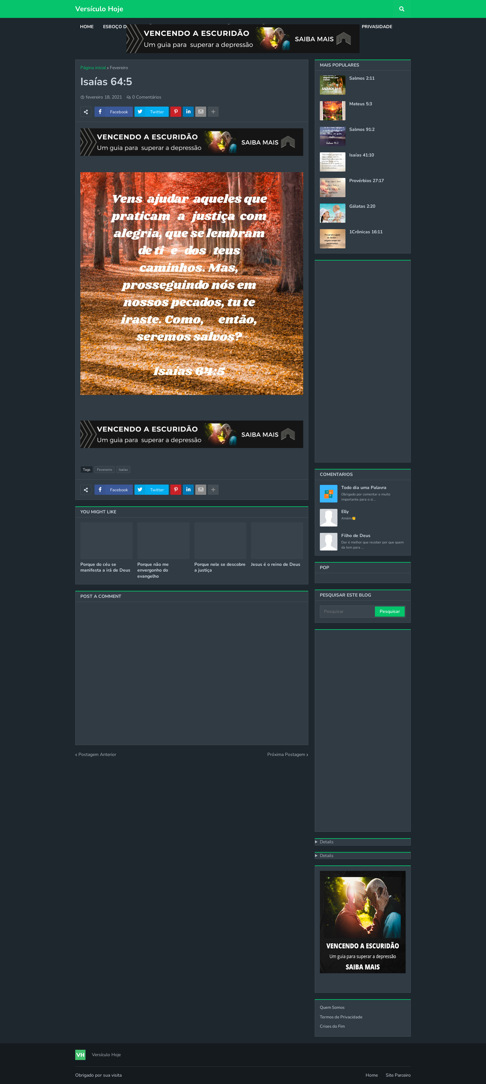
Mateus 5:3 (360, 104)
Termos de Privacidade (341, 1017)
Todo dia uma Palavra (363, 488)
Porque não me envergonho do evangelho (153, 570)
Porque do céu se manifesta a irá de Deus (105, 567)
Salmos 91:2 (362, 129)
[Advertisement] (363, 361)
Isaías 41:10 (361, 155)
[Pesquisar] (348, 611)
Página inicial (93, 68)
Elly (345, 512)
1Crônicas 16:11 (366, 232)
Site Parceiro (398, 1075)
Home (372, 1075)
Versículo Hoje (99, 9)
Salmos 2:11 (362, 78)
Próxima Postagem (286, 754)
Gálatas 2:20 (362, 206)
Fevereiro (119, 68)
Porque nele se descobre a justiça (220, 567)
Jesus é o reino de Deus (275, 564)
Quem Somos (332, 1007)
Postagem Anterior (97, 754)
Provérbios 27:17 (366, 181)
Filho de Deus (355, 536)
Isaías (123, 469)
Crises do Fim (332, 1026)
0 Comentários (146, 97)
